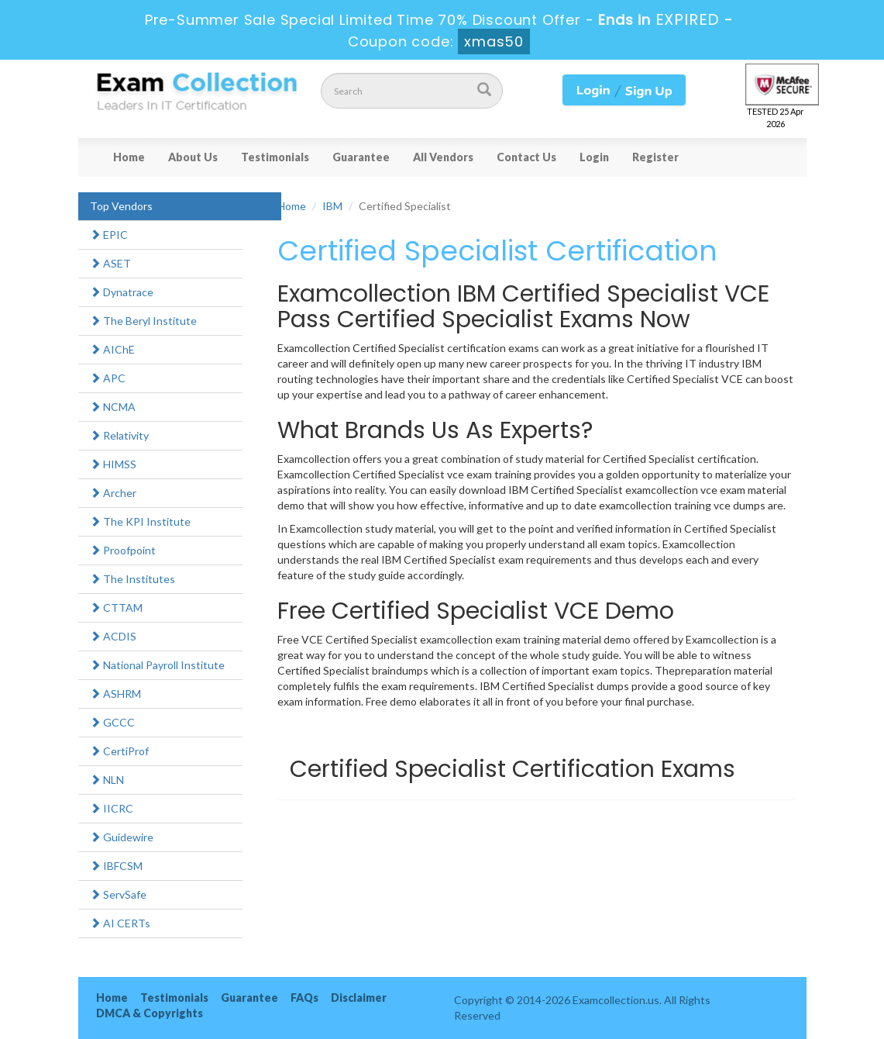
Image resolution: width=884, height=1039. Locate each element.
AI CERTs (120, 923)
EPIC (109, 234)
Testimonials (275, 157)
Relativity (119, 435)
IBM (332, 205)
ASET (110, 263)
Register (655, 157)
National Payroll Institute (157, 664)
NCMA (113, 406)
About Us (193, 157)
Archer (113, 492)
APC (108, 378)
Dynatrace (121, 292)
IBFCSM (116, 865)
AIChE (112, 349)
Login (594, 157)
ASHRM (115, 693)
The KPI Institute (140, 521)
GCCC (112, 722)
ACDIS (113, 636)
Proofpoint (123, 550)
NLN (107, 779)
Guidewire (121, 837)
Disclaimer (359, 997)
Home (129, 157)
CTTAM (116, 607)
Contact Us (526, 157)
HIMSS (113, 464)
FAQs (304, 997)
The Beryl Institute (143, 320)
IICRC (111, 808)
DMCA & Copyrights (149, 1013)
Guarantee (361, 157)
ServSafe (118, 894)
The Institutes (132, 578)
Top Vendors (121, 205)
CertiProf (119, 751)
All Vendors (443, 157)
